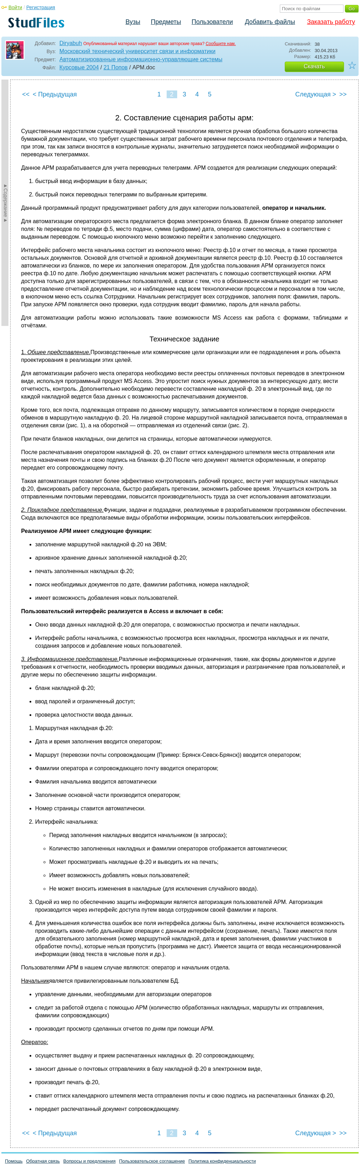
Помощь (13, 1161)
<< (26, 94)
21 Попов (115, 67)
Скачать (314, 66)
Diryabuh (70, 43)
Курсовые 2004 (79, 67)
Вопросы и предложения (89, 1161)
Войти (15, 7)
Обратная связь (43, 1161)
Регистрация (40, 7)
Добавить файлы (270, 21)
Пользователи (212, 21)
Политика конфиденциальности (222, 1161)
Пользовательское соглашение (152, 1161)
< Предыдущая (55, 94)
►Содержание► (5, 203)
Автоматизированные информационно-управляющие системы (141, 59)
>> (343, 94)
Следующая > (315, 94)
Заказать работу (331, 21)
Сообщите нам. (221, 44)
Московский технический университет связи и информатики (137, 51)
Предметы (166, 21)
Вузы (133, 21)
